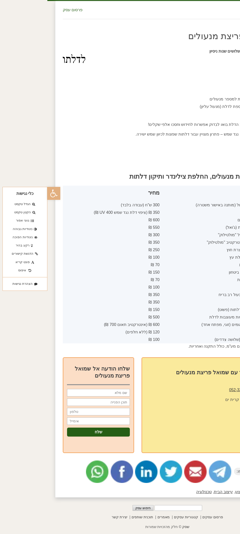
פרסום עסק (25, 10)
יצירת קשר (72, 517)
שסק (138, 527)
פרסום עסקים (165, 517)
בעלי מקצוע (198, 492)
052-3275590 (193, 390)
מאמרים (116, 517)
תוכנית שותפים (95, 517)
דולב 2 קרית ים (191, 399)
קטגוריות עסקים (139, 517)
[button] (6, 193)
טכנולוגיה (156, 492)
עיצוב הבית (175, 492)
